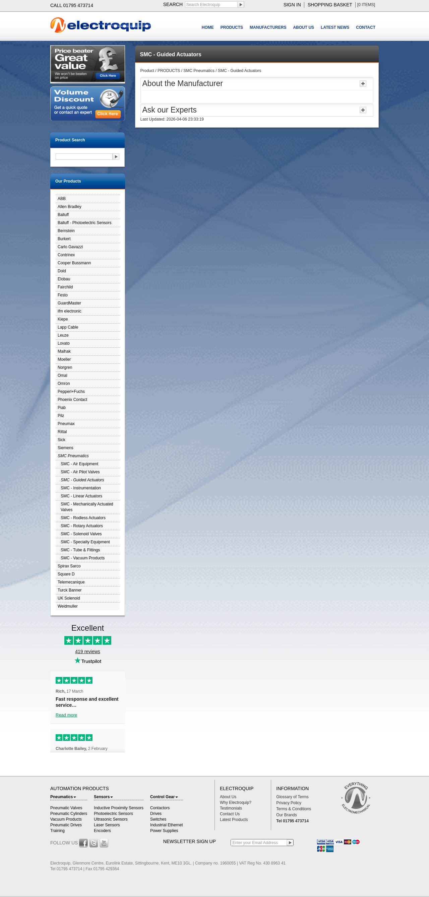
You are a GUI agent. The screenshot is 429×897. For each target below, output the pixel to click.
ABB (62, 198)
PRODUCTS (232, 27)
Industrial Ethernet (166, 825)
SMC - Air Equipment (79, 464)
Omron (64, 383)
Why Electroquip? (235, 802)
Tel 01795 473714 (292, 821)
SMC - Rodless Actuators (83, 517)
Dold (62, 271)
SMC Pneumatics (73, 456)
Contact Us (230, 814)
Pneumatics (63, 797)
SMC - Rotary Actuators (82, 526)
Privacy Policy (288, 803)
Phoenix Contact (72, 399)
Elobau (64, 279)
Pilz (61, 415)
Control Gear (164, 797)
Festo (63, 295)
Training (57, 830)
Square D (66, 574)
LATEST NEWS (335, 27)
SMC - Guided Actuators (82, 480)
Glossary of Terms (292, 797)
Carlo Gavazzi (70, 247)
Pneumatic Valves (66, 808)
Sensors (103, 797)
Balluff (63, 214)
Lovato (64, 343)
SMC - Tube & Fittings (80, 550)
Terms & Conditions (293, 809)
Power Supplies (164, 830)
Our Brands (286, 815)
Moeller (64, 359)
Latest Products (234, 819)
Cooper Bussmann (74, 263)
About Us (228, 797)
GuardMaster (69, 303)
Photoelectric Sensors (113, 813)
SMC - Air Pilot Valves (80, 472)
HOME (208, 27)
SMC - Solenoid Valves (81, 534)
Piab (62, 407)
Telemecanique (71, 582)
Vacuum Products (66, 819)
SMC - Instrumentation (81, 488)
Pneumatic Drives (66, 825)
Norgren (65, 367)
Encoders (102, 830)
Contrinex (66, 255)
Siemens (65, 447)
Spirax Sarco (69, 566)
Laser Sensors (107, 825)
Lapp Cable (68, 327)
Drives (156, 813)
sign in (292, 4)
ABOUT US (303, 27)
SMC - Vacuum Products (83, 558)
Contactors (160, 808)
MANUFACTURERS (268, 27)
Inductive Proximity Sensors (118, 808)
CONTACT (365, 27)
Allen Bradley (69, 206)
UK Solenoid (69, 598)
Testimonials (231, 808)
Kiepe (63, 319)
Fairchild (65, 287)
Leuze (63, 335)
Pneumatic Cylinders (68, 813)
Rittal (62, 431)
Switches (158, 819)
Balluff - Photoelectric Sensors (85, 222)
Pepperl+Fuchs (71, 391)
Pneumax (66, 423)
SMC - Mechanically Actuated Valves (87, 507)
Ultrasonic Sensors (111, 819)
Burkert (64, 238)
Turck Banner (70, 590)
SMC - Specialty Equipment (85, 542)
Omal (62, 375)
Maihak (64, 351)
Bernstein (66, 230)
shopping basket (330, 4)
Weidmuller (68, 606)
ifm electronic (69, 311)
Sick (61, 439)
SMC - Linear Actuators (81, 496)
